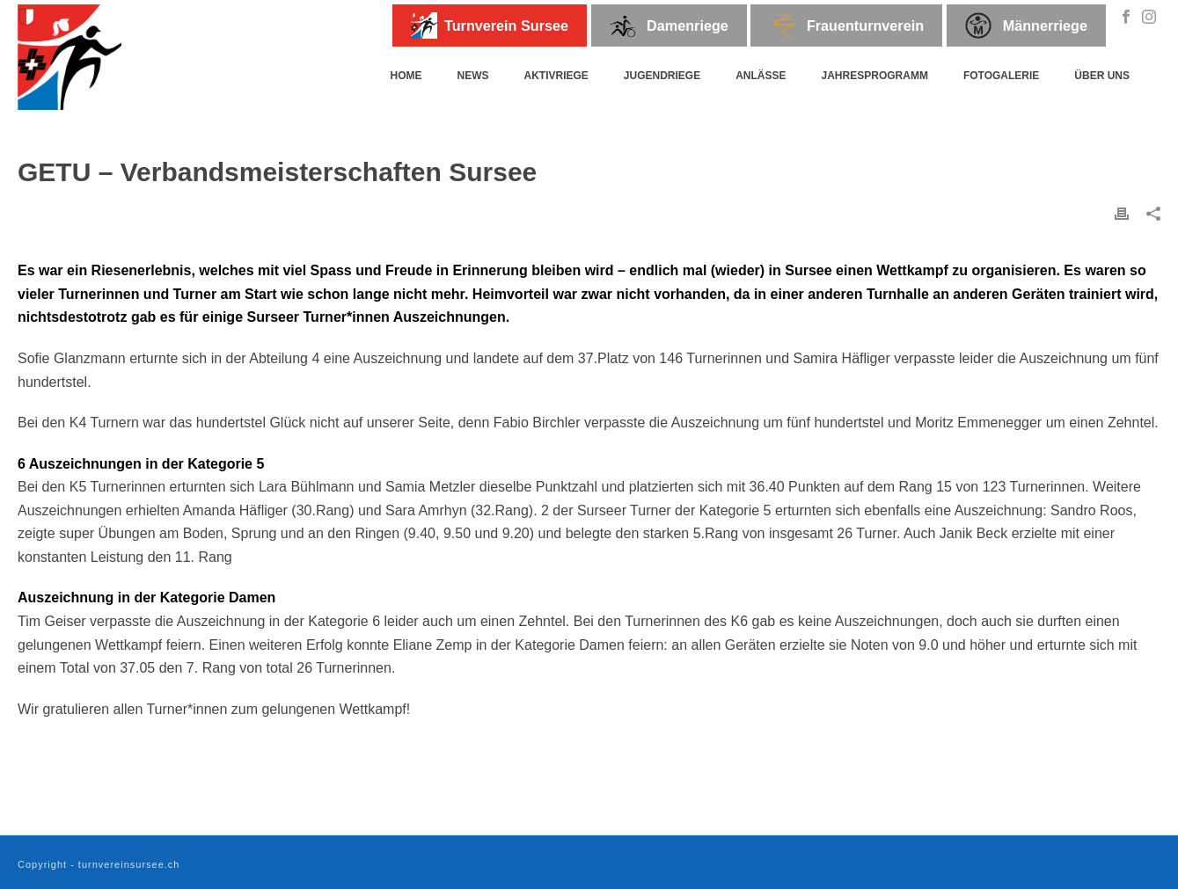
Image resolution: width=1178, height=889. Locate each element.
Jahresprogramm (875, 75)
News (472, 75)
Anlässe (760, 75)
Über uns (1102, 75)
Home (405, 75)
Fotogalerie (1001, 75)
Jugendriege (662, 75)
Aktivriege (555, 75)
